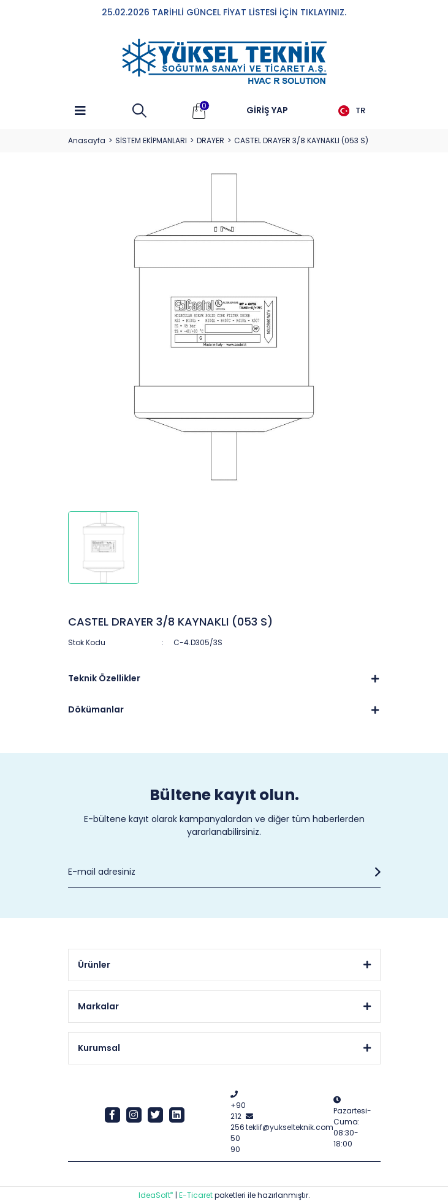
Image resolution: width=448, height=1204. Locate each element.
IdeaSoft (156, 1195)
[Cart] (199, 111)
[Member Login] (267, 111)
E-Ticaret (196, 1195)
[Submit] (374, 872)
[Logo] (224, 61)
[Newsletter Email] (224, 872)
